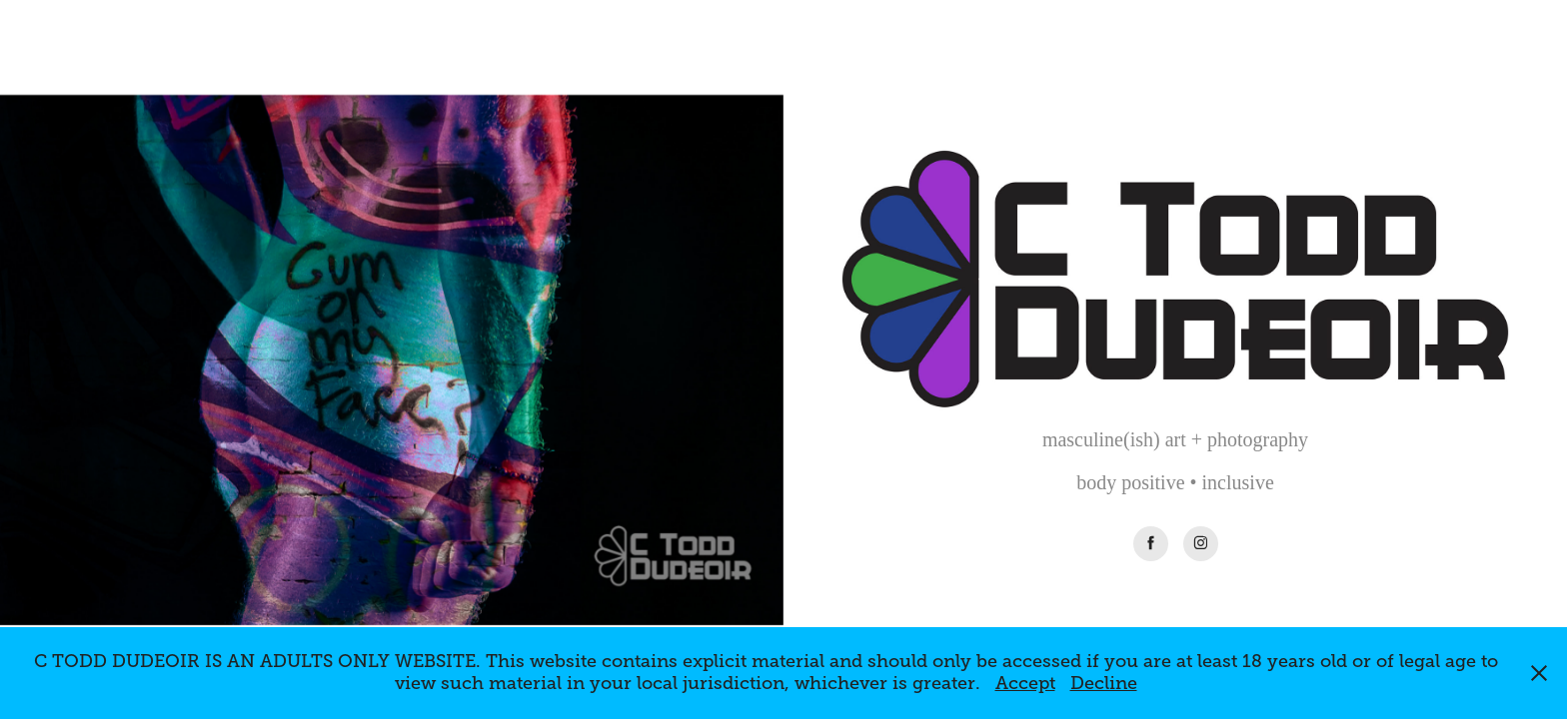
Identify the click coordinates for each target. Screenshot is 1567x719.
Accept (1025, 683)
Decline (1103, 683)
